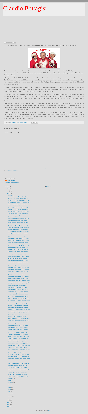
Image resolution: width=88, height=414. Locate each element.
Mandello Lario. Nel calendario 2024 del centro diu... (18, 256)
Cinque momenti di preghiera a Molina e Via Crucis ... (19, 218)
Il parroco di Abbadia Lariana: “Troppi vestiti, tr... (18, 251)
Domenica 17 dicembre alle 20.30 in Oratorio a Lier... (19, 354)
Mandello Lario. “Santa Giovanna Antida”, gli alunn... (18, 269)
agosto (9, 384)
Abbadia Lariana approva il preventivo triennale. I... (18, 274)
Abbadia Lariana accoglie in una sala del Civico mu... (19, 349)
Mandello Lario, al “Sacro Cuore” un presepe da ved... (19, 280)
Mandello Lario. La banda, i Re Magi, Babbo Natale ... (19, 312)
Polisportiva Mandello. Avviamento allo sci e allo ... (18, 307)
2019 (8, 404)
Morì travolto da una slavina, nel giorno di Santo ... (18, 236)
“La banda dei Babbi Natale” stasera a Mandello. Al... (19, 227)
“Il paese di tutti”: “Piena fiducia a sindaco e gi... (17, 374)
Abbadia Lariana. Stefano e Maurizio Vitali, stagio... (18, 225)
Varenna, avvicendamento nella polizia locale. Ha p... (19, 369)
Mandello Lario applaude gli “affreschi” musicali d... (18, 327)
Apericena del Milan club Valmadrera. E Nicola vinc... (19, 336)
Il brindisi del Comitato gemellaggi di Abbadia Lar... (18, 338)
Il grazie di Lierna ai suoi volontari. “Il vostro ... (17, 302)
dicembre (10, 195)
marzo (9, 393)
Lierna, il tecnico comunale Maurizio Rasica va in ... (18, 320)
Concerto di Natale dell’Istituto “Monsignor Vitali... (18, 254)
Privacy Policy (49, 186)
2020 (8, 402)
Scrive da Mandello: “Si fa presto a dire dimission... (18, 351)
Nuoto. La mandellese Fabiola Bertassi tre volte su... (18, 311)
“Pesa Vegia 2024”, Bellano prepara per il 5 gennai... (19, 215)
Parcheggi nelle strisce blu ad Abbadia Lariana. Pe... (18, 200)
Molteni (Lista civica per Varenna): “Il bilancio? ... (18, 283)
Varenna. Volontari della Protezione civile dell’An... (18, 273)
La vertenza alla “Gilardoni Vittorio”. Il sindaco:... (18, 205)
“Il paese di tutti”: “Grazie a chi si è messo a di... (17, 340)
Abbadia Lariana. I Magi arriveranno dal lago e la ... (18, 198)
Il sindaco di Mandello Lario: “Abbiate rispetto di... (18, 196)
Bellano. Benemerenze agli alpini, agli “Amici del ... (18, 244)
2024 (8, 191)
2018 (8, 406)
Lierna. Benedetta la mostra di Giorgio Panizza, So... (19, 363)
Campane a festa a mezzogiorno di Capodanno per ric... (19, 202)
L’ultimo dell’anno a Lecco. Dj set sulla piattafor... (18, 213)
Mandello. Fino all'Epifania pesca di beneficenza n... (18, 216)
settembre (10, 382)
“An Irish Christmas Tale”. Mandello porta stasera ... (18, 258)
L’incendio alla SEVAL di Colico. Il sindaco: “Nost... (18, 332)
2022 (8, 399)
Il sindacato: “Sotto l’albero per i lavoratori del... (17, 372)
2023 (8, 193)
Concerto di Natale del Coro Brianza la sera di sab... (18, 356)
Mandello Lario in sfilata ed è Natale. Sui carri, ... (18, 242)
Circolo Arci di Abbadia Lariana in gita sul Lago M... (18, 322)
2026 (8, 188)
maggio (9, 389)
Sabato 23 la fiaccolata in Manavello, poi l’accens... (18, 294)
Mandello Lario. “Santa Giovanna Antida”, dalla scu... (19, 276)
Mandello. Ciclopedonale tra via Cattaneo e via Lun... (19, 207)
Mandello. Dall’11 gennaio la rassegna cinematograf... (19, 209)
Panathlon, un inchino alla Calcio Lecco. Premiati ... (18, 361)
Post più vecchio (80, 167)
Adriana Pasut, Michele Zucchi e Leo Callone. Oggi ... (19, 318)
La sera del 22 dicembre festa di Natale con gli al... (18, 305)
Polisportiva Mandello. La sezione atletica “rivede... (18, 360)
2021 (8, 400)
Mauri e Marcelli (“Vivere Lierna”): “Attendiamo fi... (18, 262)
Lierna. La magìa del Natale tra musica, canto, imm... (19, 323)
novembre (10, 378)
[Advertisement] (44, 30)
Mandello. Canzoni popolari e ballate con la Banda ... (19, 224)
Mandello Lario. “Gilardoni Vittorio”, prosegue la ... (18, 285)
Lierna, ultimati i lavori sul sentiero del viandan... (18, 291)
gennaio (10, 396)
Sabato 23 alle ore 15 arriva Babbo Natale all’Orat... (18, 303)
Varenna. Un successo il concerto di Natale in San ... (19, 204)
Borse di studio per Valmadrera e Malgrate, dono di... (19, 240)
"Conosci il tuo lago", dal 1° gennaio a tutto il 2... (18, 222)
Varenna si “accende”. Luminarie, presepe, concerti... (19, 331)
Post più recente (7, 167)
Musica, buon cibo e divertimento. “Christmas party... (19, 282)
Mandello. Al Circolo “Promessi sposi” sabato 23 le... (18, 267)
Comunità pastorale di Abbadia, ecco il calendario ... (18, 334)
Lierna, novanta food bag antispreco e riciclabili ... (18, 287)
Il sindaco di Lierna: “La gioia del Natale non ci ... (18, 253)
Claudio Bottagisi (25, 8)
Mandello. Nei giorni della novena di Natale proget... (18, 341)
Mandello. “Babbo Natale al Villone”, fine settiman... (18, 365)
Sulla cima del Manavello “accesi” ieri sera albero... (18, 247)
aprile (9, 391)
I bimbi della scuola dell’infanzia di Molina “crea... (18, 264)
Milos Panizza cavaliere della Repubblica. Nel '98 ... (18, 371)
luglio (9, 385)
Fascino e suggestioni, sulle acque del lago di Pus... (18, 229)
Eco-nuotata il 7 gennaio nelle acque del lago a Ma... (19, 296)
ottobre (9, 380)
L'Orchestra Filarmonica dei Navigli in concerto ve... (18, 231)
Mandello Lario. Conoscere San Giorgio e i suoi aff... (18, 245)
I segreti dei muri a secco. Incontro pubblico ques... (18, 343)
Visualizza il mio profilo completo (12, 182)
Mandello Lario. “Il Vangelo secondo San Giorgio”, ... (18, 271)
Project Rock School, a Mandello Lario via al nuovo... (19, 300)
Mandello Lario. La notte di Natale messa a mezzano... (19, 345)
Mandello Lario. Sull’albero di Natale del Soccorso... (18, 325)
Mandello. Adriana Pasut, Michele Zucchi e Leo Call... (19, 309)
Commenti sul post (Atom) (13, 170)
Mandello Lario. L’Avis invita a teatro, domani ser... (18, 352)
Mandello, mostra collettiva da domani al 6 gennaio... (19, 238)
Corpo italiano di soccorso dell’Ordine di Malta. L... (18, 211)
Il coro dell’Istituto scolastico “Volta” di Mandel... (17, 367)
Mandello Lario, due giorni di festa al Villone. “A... (18, 289)
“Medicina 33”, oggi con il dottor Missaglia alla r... (18, 234)
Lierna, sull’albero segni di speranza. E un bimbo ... (18, 293)
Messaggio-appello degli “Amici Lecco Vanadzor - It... (19, 233)
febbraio (10, 395)
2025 (8, 190)
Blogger (50, 410)
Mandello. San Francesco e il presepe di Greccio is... (19, 314)
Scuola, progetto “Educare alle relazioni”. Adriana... (18, 278)
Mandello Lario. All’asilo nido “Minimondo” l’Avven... (18, 265)
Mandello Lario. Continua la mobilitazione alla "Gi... (18, 220)
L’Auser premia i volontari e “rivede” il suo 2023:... (18, 347)
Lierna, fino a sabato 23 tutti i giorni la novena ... (18, 329)
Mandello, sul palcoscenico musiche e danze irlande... (19, 249)
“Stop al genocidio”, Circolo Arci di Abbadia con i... (18, 376)
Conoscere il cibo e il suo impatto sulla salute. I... (18, 316)
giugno (9, 387)
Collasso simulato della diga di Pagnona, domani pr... (19, 298)
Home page (44, 167)
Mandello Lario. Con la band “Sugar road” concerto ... (19, 358)
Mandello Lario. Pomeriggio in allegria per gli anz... (18, 260)
